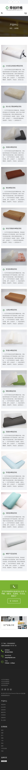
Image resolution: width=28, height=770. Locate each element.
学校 (2, 751)
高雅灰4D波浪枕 (11, 147)
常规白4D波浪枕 (11, 350)
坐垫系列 (3, 709)
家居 (2, 730)
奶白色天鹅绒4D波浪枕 (13, 106)
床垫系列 (3, 704)
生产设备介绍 (8, 625)
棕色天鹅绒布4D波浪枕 (13, 228)
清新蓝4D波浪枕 (11, 513)
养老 (2, 743)
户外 (2, 740)
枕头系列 (3, 707)
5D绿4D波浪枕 (11, 391)
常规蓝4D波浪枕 (11, 472)
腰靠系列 (3, 712)
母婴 (2, 733)
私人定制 (3, 720)
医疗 (2, 735)
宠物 (2, 738)
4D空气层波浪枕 (11, 554)
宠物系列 (3, 717)
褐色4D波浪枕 (10, 188)
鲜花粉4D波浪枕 (11, 269)
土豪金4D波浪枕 (11, 310)
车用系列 (3, 715)
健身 (2, 746)
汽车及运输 (4, 748)
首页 (11, 28)
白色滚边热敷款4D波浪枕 (14, 66)
